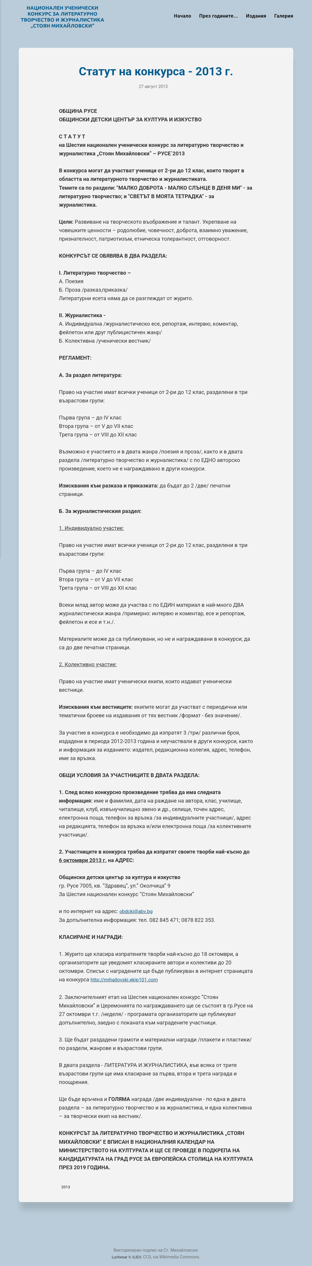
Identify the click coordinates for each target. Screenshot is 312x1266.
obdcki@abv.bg (137, 911)
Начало (182, 16)
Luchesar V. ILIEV (126, 1257)
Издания (256, 16)
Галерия (284, 16)
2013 (66, 1186)
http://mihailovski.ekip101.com (127, 979)
